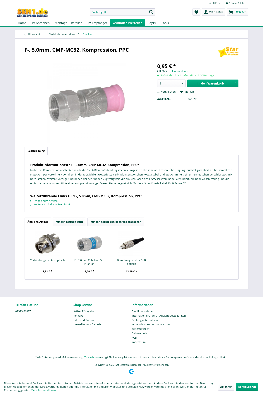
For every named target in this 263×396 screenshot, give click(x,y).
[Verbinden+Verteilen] (127, 22)
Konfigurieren (247, 386)
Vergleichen (166, 91)
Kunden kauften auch (69, 221)
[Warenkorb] (237, 12)
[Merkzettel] (196, 12)
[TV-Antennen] (40, 22)
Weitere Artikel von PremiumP (50, 204)
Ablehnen (226, 386)
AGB (134, 337)
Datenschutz (139, 333)
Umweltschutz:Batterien (88, 324)
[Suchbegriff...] (122, 12)
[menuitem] (122, 13)
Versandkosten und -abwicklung (151, 324)
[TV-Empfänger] (97, 22)
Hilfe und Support (84, 320)
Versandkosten (92, 357)
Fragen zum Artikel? (44, 201)
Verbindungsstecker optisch (47, 260)
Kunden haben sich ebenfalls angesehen (115, 221)
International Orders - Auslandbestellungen (159, 315)
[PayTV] (152, 22)
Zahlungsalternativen (145, 320)
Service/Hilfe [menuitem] (235, 3)
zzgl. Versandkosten (179, 71)
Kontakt (78, 315)
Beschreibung (36, 151)
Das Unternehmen (143, 311)
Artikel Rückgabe (83, 311)
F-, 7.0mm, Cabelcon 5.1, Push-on (89, 262)
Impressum (139, 342)
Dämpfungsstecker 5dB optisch (131, 262)
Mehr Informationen (43, 390)
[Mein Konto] (213, 12)
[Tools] (165, 22)
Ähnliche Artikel (37, 221)
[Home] (22, 22)
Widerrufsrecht (141, 328)
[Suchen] (151, 12)
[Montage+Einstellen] (68, 22)
